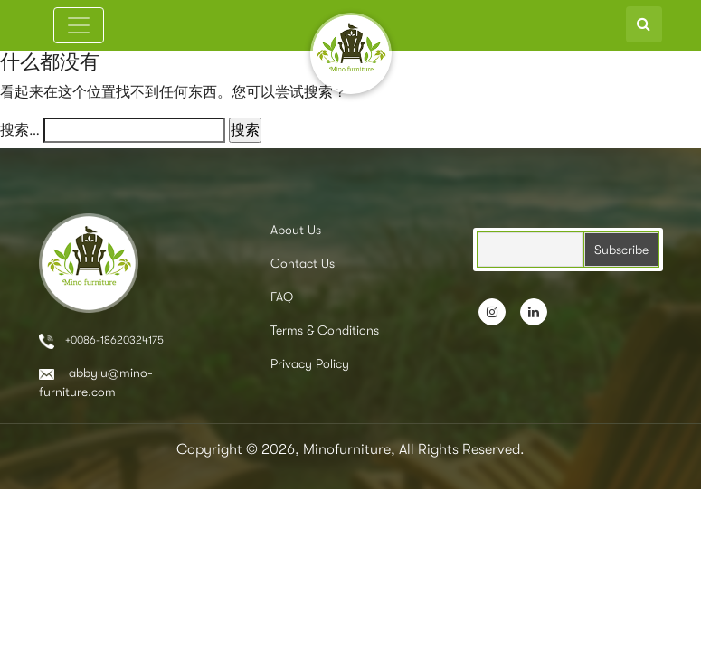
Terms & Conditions (324, 330)
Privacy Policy (309, 363)
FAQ (281, 296)
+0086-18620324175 (101, 341)
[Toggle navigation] (78, 25)
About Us (295, 229)
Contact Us (302, 263)
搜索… (20, 130)
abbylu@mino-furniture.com (96, 382)
